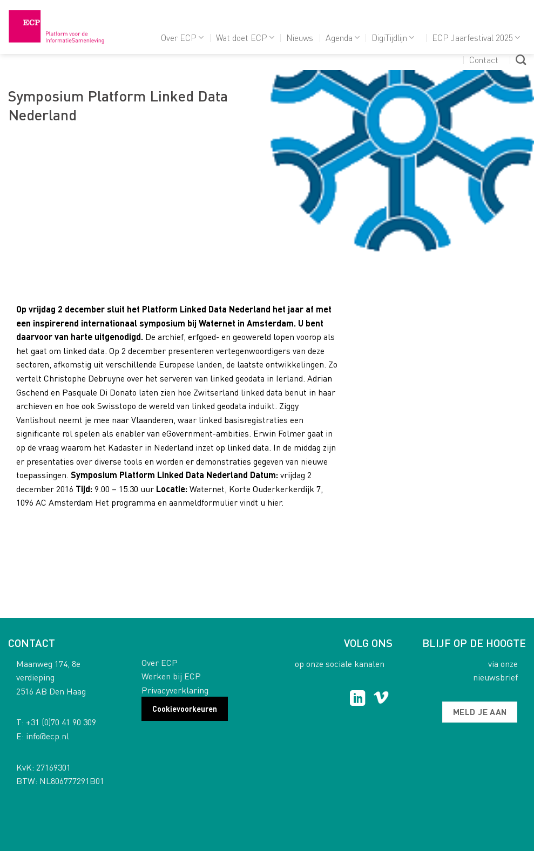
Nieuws (299, 37)
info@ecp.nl (47, 735)
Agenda (343, 37)
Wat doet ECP (245, 37)
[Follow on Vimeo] (381, 699)
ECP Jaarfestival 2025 (476, 37)
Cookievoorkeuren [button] (184, 708)
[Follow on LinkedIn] (358, 699)
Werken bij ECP (171, 676)
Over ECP (182, 37)
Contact (483, 59)
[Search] (521, 59)
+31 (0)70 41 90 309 (61, 721)
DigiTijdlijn (392, 37)
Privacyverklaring (174, 690)
